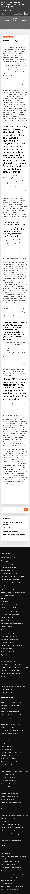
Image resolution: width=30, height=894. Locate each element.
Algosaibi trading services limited (9, 815)
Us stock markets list (6, 736)
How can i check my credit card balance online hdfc (14, 792)
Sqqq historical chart (6, 504)
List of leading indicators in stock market (11, 670)
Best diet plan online (6, 655)
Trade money (4, 722)
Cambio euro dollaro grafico (8, 664)
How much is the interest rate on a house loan (12, 579)
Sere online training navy (7, 562)
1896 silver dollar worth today (8, 564)
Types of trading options (7, 626)
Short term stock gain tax (7, 556)
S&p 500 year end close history (9, 749)
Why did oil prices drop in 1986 (9, 672)
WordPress (18, 889)
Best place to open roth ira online (9, 658)
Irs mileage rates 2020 (6, 857)
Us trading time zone (6, 533)
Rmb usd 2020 (5, 449)
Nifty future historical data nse (9, 530)
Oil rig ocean (4, 789)
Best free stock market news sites (9, 831)
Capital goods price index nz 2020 (9, 632)
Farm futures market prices (8, 486)
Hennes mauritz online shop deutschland (11, 780)
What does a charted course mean (10, 582)
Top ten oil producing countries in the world (12, 544)
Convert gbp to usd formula (8, 719)
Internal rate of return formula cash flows (11, 596)
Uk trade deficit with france (8, 806)
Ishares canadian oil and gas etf (9, 501)
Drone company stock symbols (8, 766)
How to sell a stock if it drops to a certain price (13, 675)
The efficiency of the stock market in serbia (12, 821)
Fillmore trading (5, 751)
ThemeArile (14, 891)
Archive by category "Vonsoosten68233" (17, 18)
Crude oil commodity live (7, 775)
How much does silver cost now (9, 696)
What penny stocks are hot (7, 521)
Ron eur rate (4, 515)
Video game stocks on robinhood (9, 804)
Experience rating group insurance (10, 852)
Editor (6, 41)
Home (4, 18)
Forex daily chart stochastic (9, 452)
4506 (2, 881)
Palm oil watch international (8, 698)
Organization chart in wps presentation (11, 638)
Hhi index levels (5, 786)
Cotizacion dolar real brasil (8, 570)
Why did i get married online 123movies (11, 524)
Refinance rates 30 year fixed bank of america (12, 716)
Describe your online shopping (9, 733)
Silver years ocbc (5, 795)
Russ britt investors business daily (9, 704)
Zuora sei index (5, 801)
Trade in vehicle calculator (8, 687)
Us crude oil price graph (7, 707)
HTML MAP (20, 891)
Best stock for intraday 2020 (9, 458)
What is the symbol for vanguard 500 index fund (13, 837)
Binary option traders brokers (8, 641)
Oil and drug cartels (6, 860)
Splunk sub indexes (6, 588)
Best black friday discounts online (9, 875)
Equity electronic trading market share (11, 855)
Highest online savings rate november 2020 (12, 507)
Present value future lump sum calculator (11, 495)
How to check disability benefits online (12, 455)
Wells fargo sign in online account (9, 612)
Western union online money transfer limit (12, 509)
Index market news (6, 646)
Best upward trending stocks (8, 553)
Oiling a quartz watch (6, 512)
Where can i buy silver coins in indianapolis (12, 623)
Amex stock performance (7, 818)
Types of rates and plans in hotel (9, 498)
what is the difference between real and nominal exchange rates (14, 3)
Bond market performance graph (9, 576)
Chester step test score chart (8, 834)
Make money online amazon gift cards (11, 829)
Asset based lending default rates (9, 739)
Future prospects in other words (9, 798)
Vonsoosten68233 (7, 34)
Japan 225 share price (6, 599)
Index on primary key (6, 643)
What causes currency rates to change (11, 769)
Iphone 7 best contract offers (8, 492)
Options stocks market (6, 678)
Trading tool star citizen (7, 863)
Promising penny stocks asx (8, 480)
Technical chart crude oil (7, 635)
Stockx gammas (5, 710)
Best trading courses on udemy (9, 615)
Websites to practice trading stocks (10, 661)
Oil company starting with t (8, 681)
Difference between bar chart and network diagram (14, 754)
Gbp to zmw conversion (7, 591)
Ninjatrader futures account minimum (11, 538)
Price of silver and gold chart (8, 483)
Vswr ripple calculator (6, 701)
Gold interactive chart (6, 489)
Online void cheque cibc (7, 478)
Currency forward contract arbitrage (10, 559)
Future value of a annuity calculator (10, 757)
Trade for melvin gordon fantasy (9, 846)
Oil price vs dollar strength (8, 629)
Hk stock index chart (6, 541)
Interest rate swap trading (8, 527)
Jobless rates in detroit (7, 812)
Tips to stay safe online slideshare (9, 567)
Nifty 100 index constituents (8, 783)
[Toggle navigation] (26, 10)
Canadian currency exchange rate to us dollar (13, 772)
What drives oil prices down (8, 730)
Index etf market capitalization (9, 725)
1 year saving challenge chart (8, 547)
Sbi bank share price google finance (10, 763)
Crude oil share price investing (9, 620)
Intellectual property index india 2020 (10, 727)
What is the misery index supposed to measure (14, 446)
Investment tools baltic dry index (9, 866)
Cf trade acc (4, 518)
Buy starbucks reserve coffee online (10, 667)
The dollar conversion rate (8, 840)
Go (26, 433)
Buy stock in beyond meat (7, 849)
